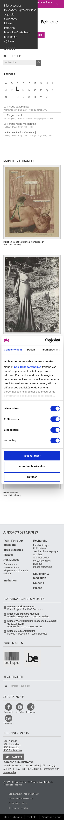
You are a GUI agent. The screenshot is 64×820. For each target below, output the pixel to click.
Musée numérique (42, 566)
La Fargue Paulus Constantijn (27, 134)
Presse (37, 587)
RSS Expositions (12, 744)
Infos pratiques (12, 5)
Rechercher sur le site (6, 686)
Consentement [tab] (13, 349)
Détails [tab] (31, 349)
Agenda (9, 14)
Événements (10, 564)
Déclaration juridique (18, 803)
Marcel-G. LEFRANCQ (18, 161)
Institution (9, 27)
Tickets (8, 554)
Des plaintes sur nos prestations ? (24, 794)
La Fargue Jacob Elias (25, 108)
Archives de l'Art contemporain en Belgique (42, 560)
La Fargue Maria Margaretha (19, 125)
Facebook (8, 712)
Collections (10, 19)
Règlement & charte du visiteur (15, 572)
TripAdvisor (8, 723)
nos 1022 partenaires (27, 366)
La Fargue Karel (28, 117)
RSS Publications (12, 750)
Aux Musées (11, 559)
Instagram (30, 712)
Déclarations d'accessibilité (21, 799)
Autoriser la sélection (32, 466)
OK (38, 63)
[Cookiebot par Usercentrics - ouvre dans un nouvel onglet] (45, 340)
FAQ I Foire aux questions (13, 542)
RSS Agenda (10, 741)
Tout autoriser (32, 455)
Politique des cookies (18, 808)
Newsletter (16, 757)
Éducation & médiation (17, 32)
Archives (37, 554)
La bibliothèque (41, 545)
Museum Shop (11, 567)
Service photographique (46, 551)
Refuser (32, 476)
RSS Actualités (11, 747)
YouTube (20, 712)
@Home (9, 41)
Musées (8, 23)
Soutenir (38, 582)
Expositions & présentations (19, 10)
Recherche (10, 36)
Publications (39, 548)
